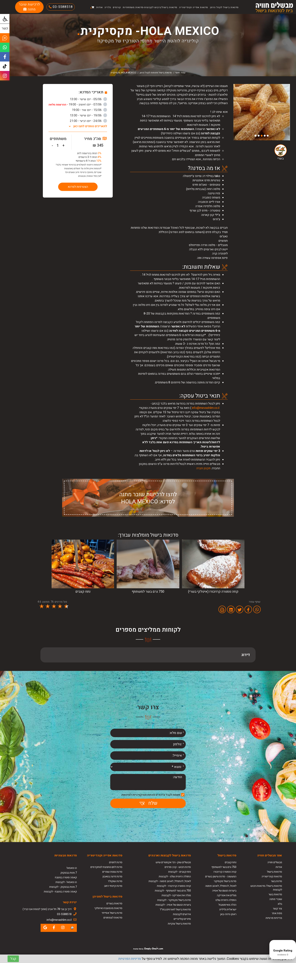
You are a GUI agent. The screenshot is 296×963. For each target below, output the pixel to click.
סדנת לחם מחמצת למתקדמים (106, 867)
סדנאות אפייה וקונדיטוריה (193, 7)
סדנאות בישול (274, 872)
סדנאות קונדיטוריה (272, 876)
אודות (99, 7)
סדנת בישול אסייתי (112, 913)
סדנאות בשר (275, 894)
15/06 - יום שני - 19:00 (89, 110)
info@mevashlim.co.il (205, 408)
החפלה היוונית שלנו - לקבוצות (175, 876)
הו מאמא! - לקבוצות (66, 882)
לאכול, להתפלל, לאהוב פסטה (220, 886)
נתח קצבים (230, 862)
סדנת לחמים (115, 862)
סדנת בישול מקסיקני (225, 881)
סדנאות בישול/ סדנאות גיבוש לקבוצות (266, 888)
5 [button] (256, 136)
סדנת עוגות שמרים (112, 872)
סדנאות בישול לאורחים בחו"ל (175, 909)
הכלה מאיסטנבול (227, 905)
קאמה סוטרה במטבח (66, 877)
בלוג (280, 904)
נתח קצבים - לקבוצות (179, 872)
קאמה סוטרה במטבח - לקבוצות (60, 892)
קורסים (117, 7)
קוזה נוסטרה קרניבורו (225, 872)
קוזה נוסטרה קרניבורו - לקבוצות (174, 886)
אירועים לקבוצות (182, 914)
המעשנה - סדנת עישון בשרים (220, 876)
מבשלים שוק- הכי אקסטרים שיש (173, 862)
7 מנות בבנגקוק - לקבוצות (63, 887)
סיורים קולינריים (182, 919)
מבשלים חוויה (274, 862)
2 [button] (265, 136)
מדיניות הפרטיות (129, 958)
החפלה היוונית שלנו (225, 900)
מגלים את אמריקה (226, 895)
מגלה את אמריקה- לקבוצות (176, 895)
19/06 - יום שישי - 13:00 (88, 115)
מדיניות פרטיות (274, 918)
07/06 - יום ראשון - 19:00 (78, 104)
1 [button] (268, 136)
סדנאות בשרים (114, 903)
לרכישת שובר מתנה (29, 7)
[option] (261, 112)
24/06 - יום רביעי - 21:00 (88, 121)
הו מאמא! (72, 868)
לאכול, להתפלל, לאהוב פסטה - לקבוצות (170, 881)
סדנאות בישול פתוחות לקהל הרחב (156, 72)
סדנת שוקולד (115, 881)
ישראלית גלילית (227, 909)
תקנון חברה (203, 468)
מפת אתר (277, 913)
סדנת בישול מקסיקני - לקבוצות (174, 900)
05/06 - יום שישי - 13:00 (88, 99)
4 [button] (259, 136)
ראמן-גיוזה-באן (228, 914)
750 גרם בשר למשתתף (223, 867)
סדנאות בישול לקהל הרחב (224, 7)
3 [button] (262, 136)
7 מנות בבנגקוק (68, 873)
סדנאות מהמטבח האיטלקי (108, 908)
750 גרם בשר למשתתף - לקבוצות (173, 891)
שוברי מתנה (275, 899)
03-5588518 (62, 6)
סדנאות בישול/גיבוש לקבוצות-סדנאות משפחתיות (150, 7)
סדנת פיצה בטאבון (112, 876)
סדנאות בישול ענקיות (179, 924)
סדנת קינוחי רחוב (113, 886)
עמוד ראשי (180, 72)
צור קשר (277, 909)
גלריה (108, 7)
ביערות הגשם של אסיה (224, 891)
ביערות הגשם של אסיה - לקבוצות (173, 905)
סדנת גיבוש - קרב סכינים (178, 867)
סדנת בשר (276, 881)
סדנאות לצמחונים (112, 918)
